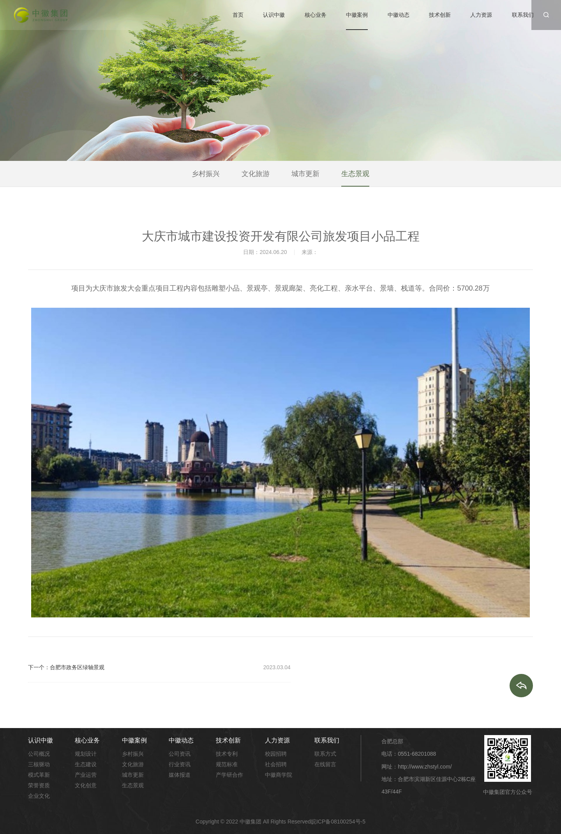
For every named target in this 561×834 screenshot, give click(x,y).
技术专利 (227, 754)
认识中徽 (274, 15)
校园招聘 (276, 754)
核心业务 (315, 15)
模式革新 (39, 775)
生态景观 (355, 174)
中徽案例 (357, 15)
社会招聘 (276, 764)
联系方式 (325, 754)
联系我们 (523, 15)
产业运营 (86, 775)
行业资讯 (180, 764)
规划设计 (86, 754)
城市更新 (305, 174)
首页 (238, 15)
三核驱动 (39, 764)
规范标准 (227, 764)
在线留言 (325, 764)
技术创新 (440, 15)
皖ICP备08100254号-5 (338, 821)
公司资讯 (180, 754)
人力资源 (481, 15)
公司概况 (39, 754)
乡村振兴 (206, 174)
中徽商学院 (278, 775)
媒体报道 (180, 775)
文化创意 (86, 785)
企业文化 (39, 796)
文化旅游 (256, 174)
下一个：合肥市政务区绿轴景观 (66, 667)
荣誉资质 (39, 785)
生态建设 (86, 764)
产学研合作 (229, 775)
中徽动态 (398, 15)
